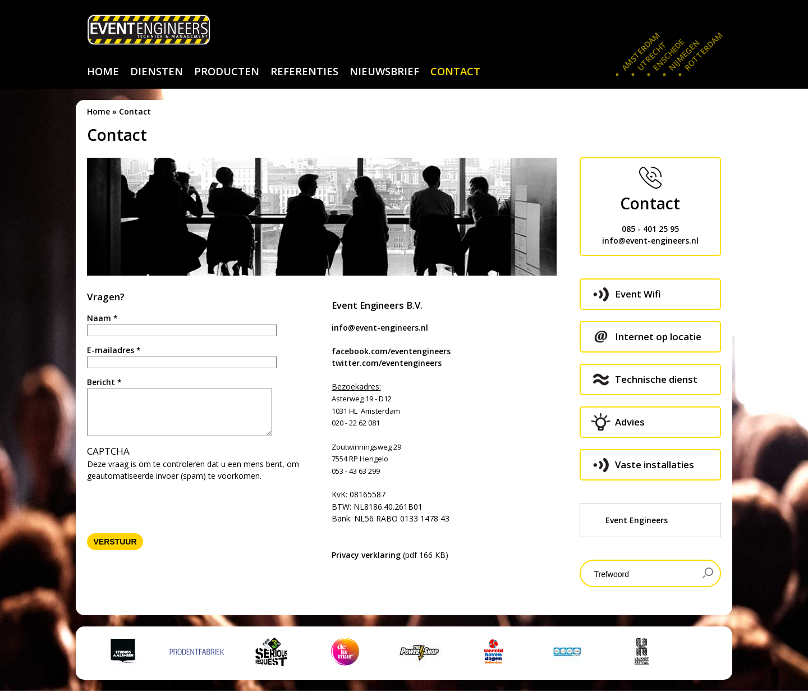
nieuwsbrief (384, 71)
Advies (630, 421)
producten (226, 71)
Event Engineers (636, 520)
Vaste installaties (654, 464)
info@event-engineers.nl (380, 327)
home (103, 71)
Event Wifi (638, 293)
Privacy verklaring (366, 555)
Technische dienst (656, 379)
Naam (102, 318)
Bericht (104, 382)
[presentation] (172, 503)
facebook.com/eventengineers (391, 351)
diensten (156, 71)
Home (98, 111)
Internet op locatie (658, 336)
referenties (304, 71)
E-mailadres (114, 350)
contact (455, 71)
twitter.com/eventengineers (387, 363)
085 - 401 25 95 (650, 228)
